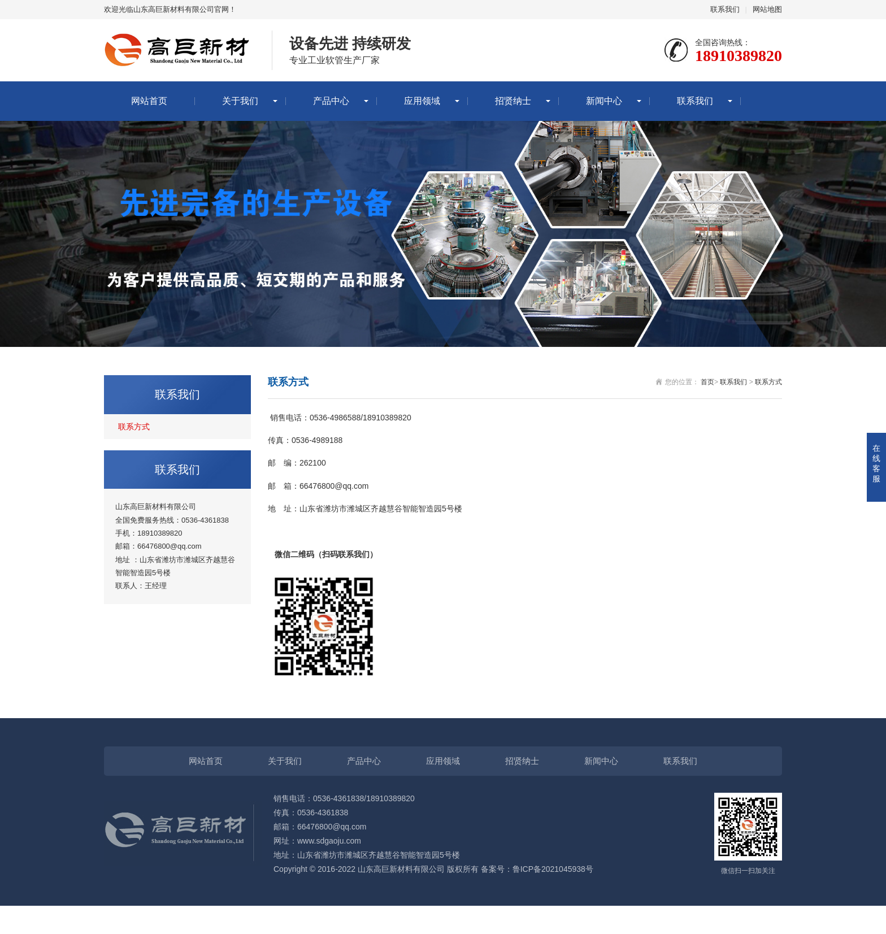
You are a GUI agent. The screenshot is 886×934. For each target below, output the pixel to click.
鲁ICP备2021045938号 (553, 869)
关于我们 (240, 101)
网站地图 (767, 9)
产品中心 (331, 101)
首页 (707, 382)
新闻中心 (604, 101)
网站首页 (149, 101)
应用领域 (422, 101)
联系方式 (134, 426)
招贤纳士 (513, 101)
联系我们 (725, 9)
